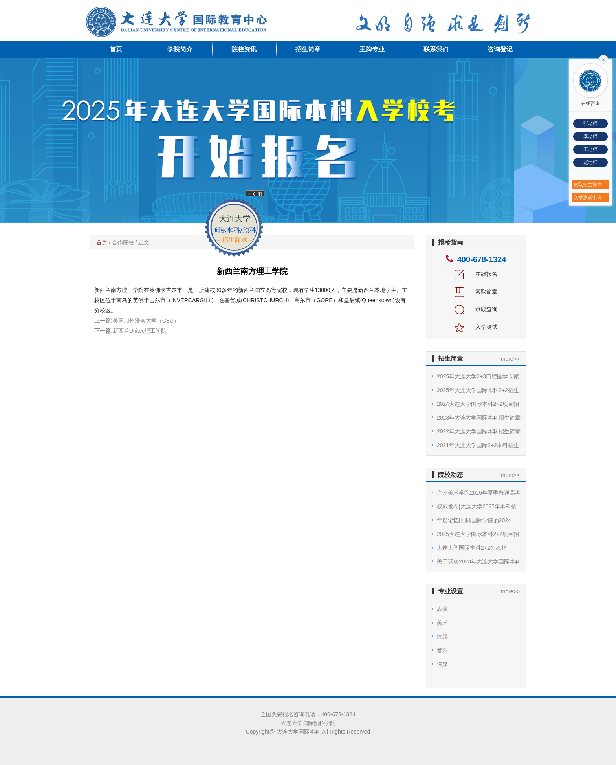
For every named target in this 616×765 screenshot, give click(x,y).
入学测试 (476, 327)
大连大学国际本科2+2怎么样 (472, 548)
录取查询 (476, 309)
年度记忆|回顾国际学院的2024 (474, 520)
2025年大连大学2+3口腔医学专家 (478, 376)
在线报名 (476, 274)
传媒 (442, 664)
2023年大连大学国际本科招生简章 (479, 418)
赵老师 (590, 162)
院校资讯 (244, 49)
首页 (116, 49)
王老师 (590, 149)
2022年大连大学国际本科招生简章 (479, 431)
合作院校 (123, 242)
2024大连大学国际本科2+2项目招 (478, 404)
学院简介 (179, 49)
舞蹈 (442, 636)
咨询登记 (500, 49)
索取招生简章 (588, 184)
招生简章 (308, 49)
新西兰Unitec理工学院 (140, 331)
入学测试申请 (588, 197)
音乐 (442, 650)
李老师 (590, 136)
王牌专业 (372, 49)
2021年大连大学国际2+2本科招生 (478, 445)
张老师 (590, 123)
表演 (442, 609)
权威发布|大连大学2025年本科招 (477, 506)
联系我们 (436, 49)
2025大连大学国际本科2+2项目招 (478, 534)
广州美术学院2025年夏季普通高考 (479, 493)
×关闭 (253, 194)
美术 (442, 623)
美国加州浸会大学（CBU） (146, 320)
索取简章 (476, 291)
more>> (510, 359)
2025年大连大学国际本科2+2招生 (478, 390)
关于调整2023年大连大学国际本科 (479, 561)
